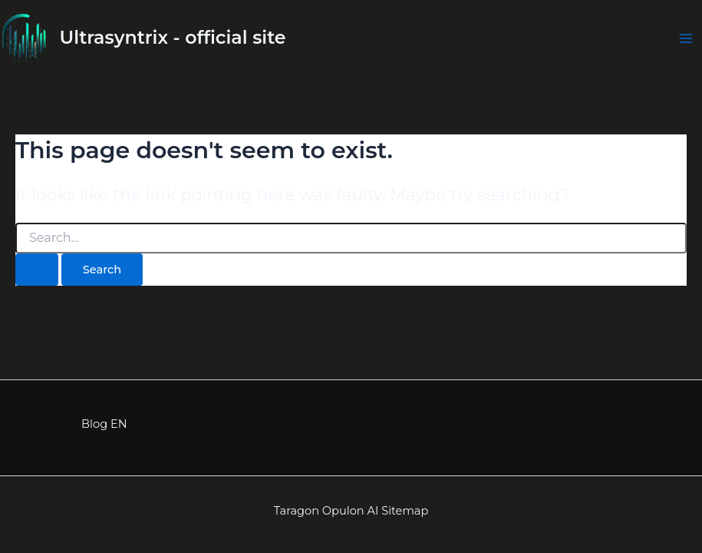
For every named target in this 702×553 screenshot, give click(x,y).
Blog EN (104, 424)
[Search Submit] (36, 269)
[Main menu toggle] (686, 38)
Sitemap (404, 511)
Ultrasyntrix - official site (173, 37)
